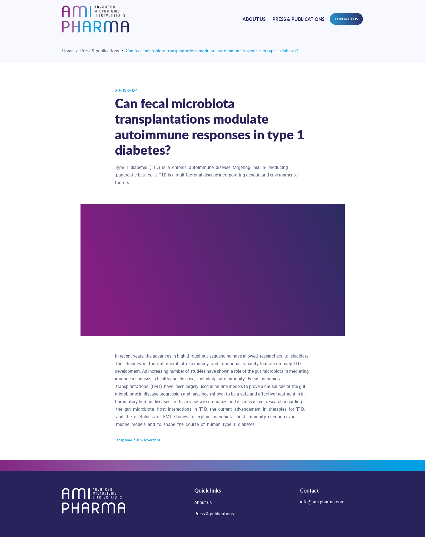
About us (254, 19)
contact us (346, 18)
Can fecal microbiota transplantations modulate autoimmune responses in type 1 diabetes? (212, 51)
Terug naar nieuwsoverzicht (137, 439)
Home (67, 51)
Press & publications (298, 19)
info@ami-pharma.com (322, 502)
